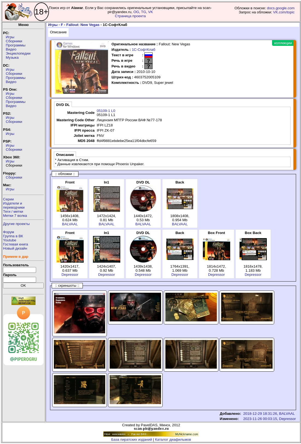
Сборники (14, 41)
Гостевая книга (15, 244)
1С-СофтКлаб (143, 50)
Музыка (12, 57)
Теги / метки (13, 211)
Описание (58, 32)
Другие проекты (16, 224)
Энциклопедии (18, 53)
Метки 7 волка (15, 216)
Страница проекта (130, 16)
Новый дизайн (15, 248)
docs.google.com (281, 8)
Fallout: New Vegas (83, 25)
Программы (15, 45)
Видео (11, 49)
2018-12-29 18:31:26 (260, 414)
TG (143, 12)
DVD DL (63, 105)
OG (136, 12)
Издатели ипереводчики (14, 205)
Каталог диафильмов (173, 439)
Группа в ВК (13, 236)
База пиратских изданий (131, 439)
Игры (10, 37)
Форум (8, 232)
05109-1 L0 (106, 111)
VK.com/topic (284, 12)
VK (150, 12)
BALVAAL (70, 224)
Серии (8, 199)
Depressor (70, 275)
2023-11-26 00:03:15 (260, 419)
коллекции (283, 43)
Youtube (9, 240)
